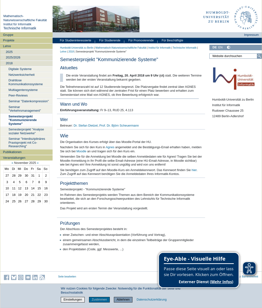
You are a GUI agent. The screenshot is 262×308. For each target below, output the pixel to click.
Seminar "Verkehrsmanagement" (24, 108)
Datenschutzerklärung (151, 299)
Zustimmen (99, 299)
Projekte (8, 40)
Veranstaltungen (14, 158)
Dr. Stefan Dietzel (86, 125)
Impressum (251, 35)
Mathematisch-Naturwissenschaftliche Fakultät (25, 18)
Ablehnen (123, 299)
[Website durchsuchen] (235, 56)
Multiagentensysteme (23, 90)
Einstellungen (72, 299)
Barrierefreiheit (250, 276)
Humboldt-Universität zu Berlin (76, 47)
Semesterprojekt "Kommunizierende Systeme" (22, 120)
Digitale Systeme (20, 69)
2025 (9, 52)
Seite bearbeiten (67, 276)
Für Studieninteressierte (75, 40)
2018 (9, 63)
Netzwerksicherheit (21, 75)
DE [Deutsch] (215, 47)
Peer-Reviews (18, 95)
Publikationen (12, 152)
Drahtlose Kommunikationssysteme (25, 82)
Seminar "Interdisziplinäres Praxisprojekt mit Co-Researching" (26, 142)
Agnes (110, 147)
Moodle (81, 151)
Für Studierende (109, 40)
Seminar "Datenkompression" (28, 101)
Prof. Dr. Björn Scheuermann (119, 125)
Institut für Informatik (17, 24)
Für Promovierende (141, 40)
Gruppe (8, 35)
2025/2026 (13, 57)
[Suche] (259, 56)
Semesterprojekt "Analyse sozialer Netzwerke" (26, 131)
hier (194, 170)
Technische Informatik (19, 28)
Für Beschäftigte (172, 40)
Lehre (7, 46)
